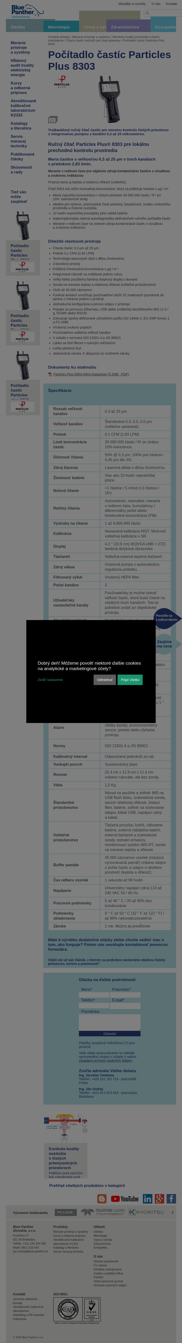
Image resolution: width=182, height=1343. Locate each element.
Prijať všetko (130, 680)
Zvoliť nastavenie (50, 680)
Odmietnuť (105, 680)
